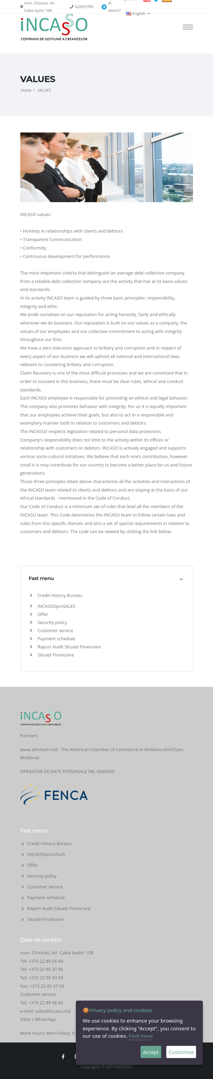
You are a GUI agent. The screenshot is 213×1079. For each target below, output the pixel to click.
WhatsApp (45, 1019)
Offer (39, 614)
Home (26, 90)
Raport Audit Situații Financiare (65, 647)
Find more (141, 1035)
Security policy (48, 622)
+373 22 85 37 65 (46, 986)
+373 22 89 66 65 (45, 1003)
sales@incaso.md (52, 1011)
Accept (151, 1052)
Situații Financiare (52, 655)
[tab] (106, 578)
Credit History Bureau (56, 595)
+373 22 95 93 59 (46, 978)
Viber (25, 1019)
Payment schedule (52, 639)
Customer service (51, 630)
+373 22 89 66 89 (45, 961)
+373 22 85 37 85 (45, 969)
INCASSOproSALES (53, 606)
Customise (181, 1052)
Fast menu (41, 578)
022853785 (84, 6)
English (137, 13)
